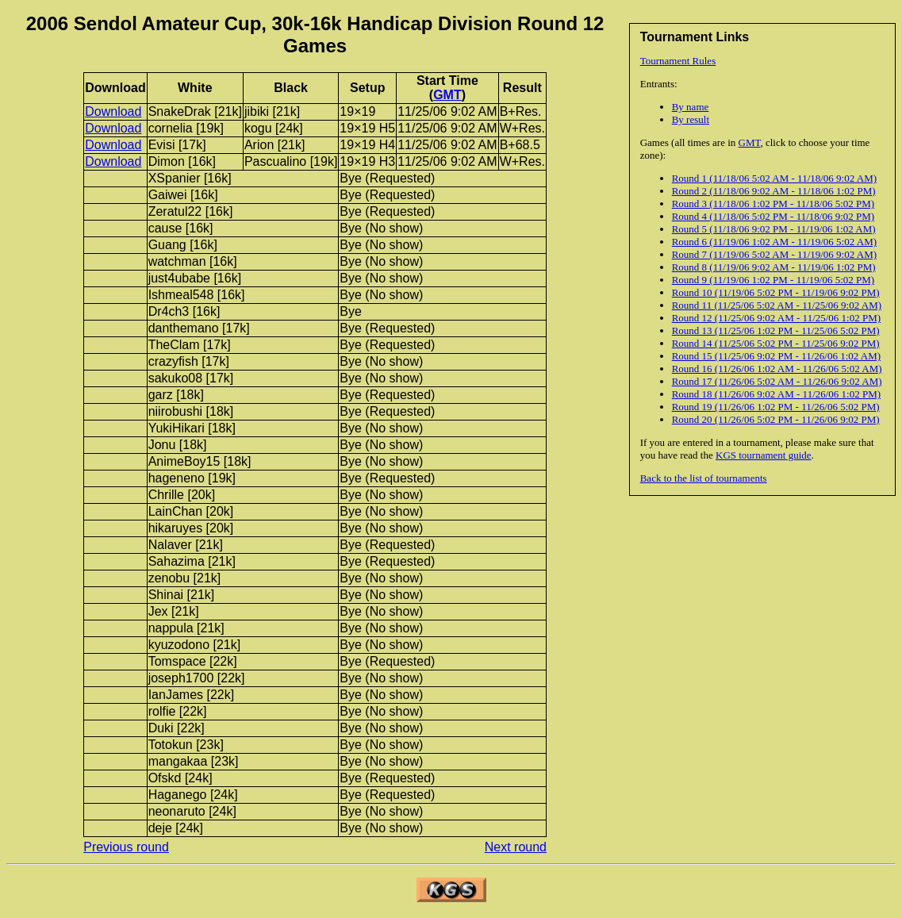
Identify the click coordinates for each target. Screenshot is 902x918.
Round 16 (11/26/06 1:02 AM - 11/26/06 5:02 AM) (777, 368)
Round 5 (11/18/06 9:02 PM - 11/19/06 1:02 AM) (774, 229)
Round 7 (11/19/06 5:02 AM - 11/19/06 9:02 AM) (774, 254)
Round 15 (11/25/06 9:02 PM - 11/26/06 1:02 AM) (776, 356)
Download (113, 111)
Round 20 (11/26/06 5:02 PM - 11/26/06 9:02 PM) (776, 419)
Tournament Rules (678, 61)
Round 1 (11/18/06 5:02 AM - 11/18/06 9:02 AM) (774, 178)
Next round (516, 847)
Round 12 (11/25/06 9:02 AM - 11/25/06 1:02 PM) (776, 318)
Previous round (126, 847)
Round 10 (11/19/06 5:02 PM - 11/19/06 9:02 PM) (776, 292)
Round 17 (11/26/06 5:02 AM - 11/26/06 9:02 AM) (777, 381)
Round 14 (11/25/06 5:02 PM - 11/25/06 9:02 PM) (776, 343)
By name (690, 107)
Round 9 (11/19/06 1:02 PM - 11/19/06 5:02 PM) (773, 280)
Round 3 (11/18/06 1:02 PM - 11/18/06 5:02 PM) (773, 203)
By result (690, 119)
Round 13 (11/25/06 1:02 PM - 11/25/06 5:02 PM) (776, 330)
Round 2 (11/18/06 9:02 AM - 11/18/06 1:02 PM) (774, 191)
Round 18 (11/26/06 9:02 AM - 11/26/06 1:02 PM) (776, 394)
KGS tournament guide (764, 455)
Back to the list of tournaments (703, 478)
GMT (750, 142)
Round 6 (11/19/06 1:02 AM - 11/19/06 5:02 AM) (774, 242)
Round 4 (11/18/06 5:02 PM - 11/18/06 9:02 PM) (773, 216)
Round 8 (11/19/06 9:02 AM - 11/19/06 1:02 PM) (774, 267)
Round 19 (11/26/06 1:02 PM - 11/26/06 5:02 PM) (776, 407)
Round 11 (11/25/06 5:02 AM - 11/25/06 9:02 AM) (776, 305)
